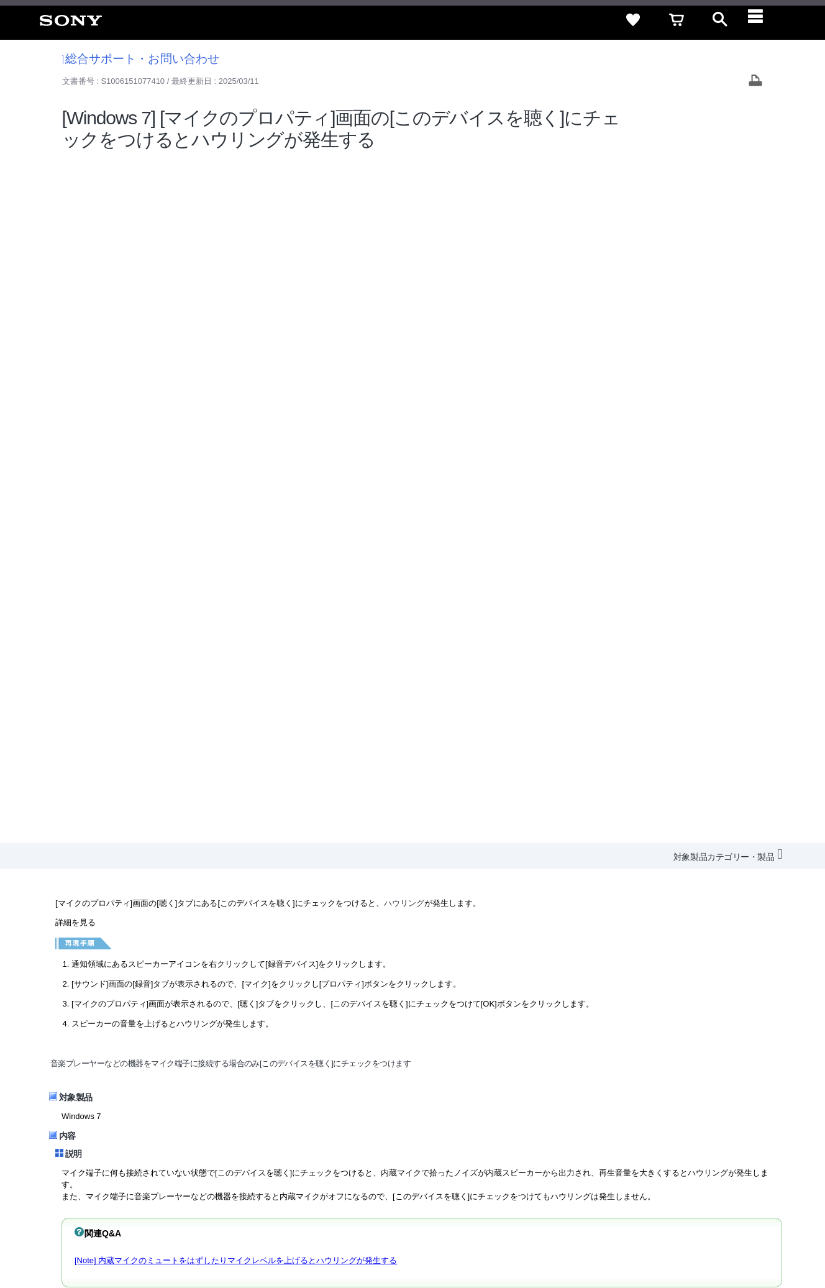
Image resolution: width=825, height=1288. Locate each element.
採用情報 (459, 1139)
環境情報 (650, 1139)
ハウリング (404, 221)
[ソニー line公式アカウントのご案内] (651, 1169)
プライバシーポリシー (170, 1237)
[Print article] (755, 82)
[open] (720, 20)
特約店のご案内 (516, 1139)
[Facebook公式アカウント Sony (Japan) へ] (731, 1169)
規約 (736, 1116)
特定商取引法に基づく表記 (600, 1116)
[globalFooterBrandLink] (697, 1245)
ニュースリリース (589, 1139)
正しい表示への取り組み (262, 1237)
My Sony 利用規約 (711, 1139)
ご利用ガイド (689, 1116)
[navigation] (763, 20)
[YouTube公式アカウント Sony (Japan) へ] (705, 1169)
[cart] (676, 20)
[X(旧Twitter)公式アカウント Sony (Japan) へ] (678, 1169)
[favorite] (633, 20)
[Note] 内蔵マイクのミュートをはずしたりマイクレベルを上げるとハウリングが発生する (236, 578)
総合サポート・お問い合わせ (141, 58)
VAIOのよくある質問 (97, 664)
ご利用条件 (101, 1237)
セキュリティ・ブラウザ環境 (484, 1116)
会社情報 (414, 1139)
